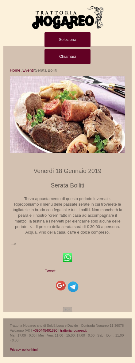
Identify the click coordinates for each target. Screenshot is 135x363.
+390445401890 (45, 330)
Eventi (28, 70)
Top (67, 309)
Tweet (50, 271)
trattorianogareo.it (73, 330)
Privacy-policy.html (24, 349)
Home (15, 70)
